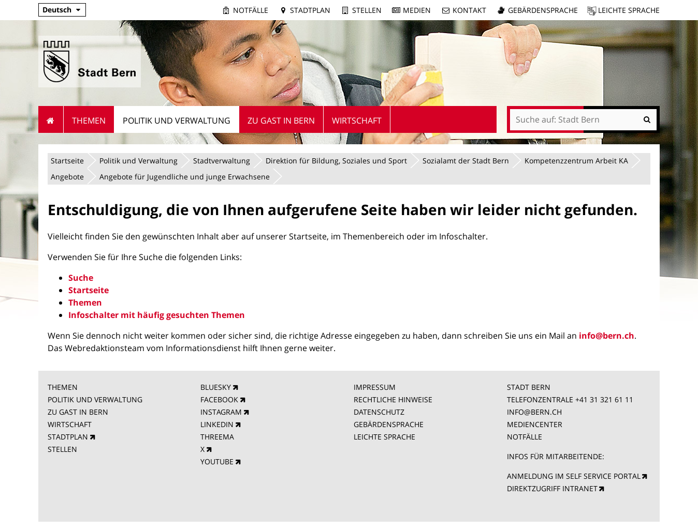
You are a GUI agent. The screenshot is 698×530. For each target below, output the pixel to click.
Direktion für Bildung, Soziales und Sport (336, 160)
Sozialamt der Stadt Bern (466, 160)
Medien (417, 10)
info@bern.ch (606, 335)
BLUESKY (215, 387)
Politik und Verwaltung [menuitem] (176, 120)
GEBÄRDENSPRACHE (389, 424)
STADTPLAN (68, 437)
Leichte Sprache (629, 10)
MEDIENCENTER (534, 424)
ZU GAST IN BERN (78, 412)
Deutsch (56, 9)
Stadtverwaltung (221, 160)
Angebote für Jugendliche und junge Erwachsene (184, 176)
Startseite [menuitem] (51, 119)
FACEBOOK (219, 399)
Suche (80, 277)
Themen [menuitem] (89, 120)
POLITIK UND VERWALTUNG (95, 399)
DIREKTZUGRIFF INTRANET (552, 488)
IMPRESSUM (375, 387)
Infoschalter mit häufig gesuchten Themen (156, 315)
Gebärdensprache (543, 10)
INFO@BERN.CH (534, 412)
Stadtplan (310, 10)
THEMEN (63, 387)
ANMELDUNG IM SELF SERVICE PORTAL (574, 476)
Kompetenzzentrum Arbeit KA (576, 160)
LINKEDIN (217, 424)
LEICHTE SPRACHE (384, 437)
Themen (85, 302)
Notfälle (250, 10)
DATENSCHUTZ (379, 412)
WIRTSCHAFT (70, 424)
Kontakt (469, 10)
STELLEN (62, 449)
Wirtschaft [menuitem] (357, 120)
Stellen (367, 10)
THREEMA (217, 437)
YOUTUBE (217, 461)
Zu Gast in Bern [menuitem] (281, 120)
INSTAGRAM (221, 412)
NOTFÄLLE (524, 437)
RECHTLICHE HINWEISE (393, 399)
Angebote (67, 176)
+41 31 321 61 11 (604, 399)
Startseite (67, 160)
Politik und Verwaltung (138, 160)
